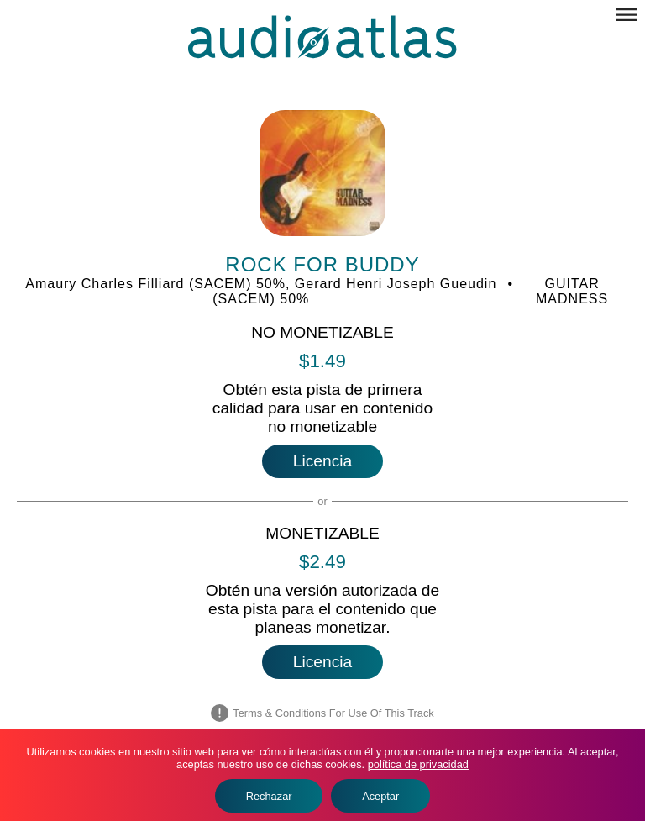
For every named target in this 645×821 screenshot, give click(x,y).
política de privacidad (418, 764)
